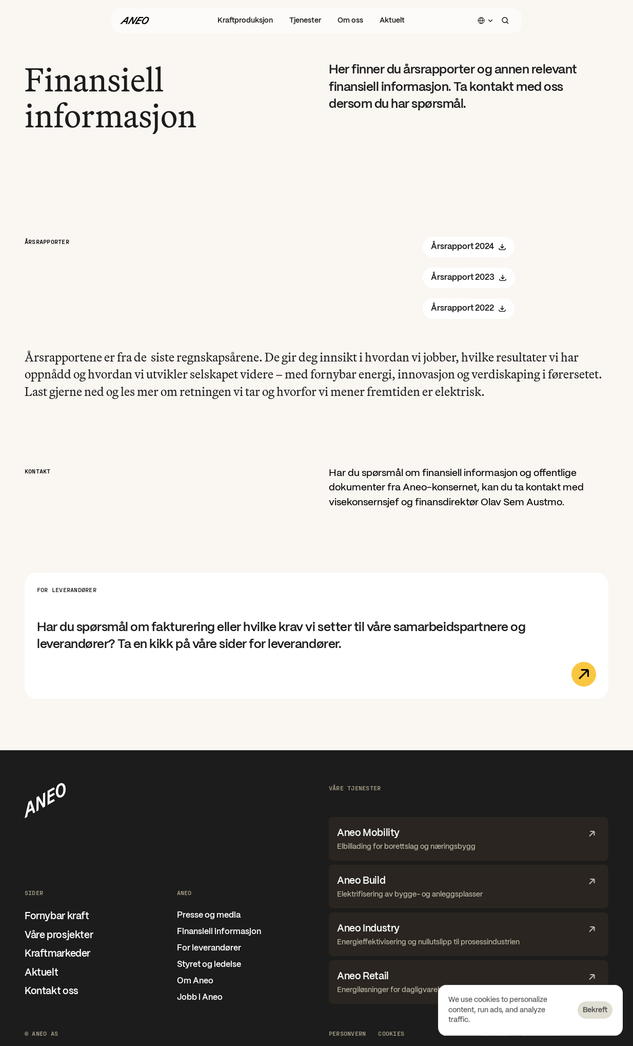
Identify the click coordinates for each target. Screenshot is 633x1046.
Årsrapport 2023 (469, 278)
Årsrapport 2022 (468, 309)
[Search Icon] (505, 20)
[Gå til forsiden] (134, 20)
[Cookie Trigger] (391, 1033)
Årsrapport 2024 (468, 247)
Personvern (347, 1033)
